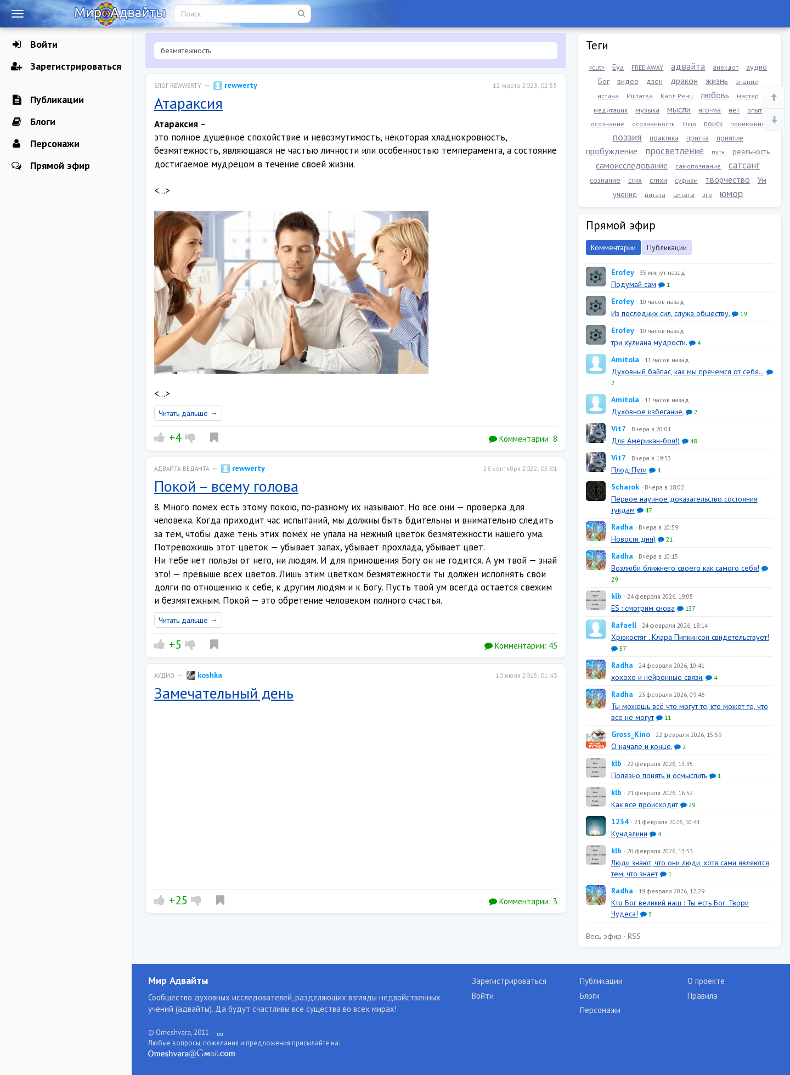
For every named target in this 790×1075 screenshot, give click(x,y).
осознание (607, 124)
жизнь (717, 80)
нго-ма (709, 110)
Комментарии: (523, 439)
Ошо (689, 124)
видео (628, 81)
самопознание (698, 166)
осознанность (653, 124)
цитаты (684, 194)
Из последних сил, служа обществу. (670, 313)
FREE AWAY (647, 67)
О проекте (706, 981)
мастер (748, 96)
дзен (654, 81)
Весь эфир (604, 936)
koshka (204, 675)
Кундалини (629, 833)
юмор (731, 193)
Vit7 (618, 429)
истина (608, 96)
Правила (702, 995)
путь (718, 152)
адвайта (688, 66)
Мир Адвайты (178, 980)
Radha (622, 527)
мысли (679, 109)
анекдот (725, 67)
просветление (674, 151)
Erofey (622, 272)
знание (747, 81)
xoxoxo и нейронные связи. (657, 677)
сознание (605, 180)
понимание (747, 124)
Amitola (625, 359)
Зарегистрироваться (66, 66)
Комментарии (613, 247)
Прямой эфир (50, 166)
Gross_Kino (630, 734)
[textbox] (356, 50)
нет (734, 110)
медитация (611, 110)
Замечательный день (224, 693)
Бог (604, 81)
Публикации (47, 100)
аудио (756, 67)
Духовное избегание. (647, 412)
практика (664, 138)
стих (635, 180)
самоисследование (632, 165)
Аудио (164, 675)
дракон (684, 80)
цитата (655, 194)
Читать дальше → (188, 413)
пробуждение (611, 150)
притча (697, 138)
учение (625, 194)
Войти (34, 44)
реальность (751, 151)
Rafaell (623, 625)
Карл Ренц (677, 96)
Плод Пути (629, 470)
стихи (658, 180)
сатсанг (744, 165)
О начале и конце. (641, 746)
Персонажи (45, 144)
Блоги (33, 122)
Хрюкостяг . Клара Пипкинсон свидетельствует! (690, 637)
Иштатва (640, 96)
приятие (729, 138)
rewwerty (235, 85)
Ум (762, 180)
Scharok (625, 487)
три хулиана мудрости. (649, 342)
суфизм (686, 180)
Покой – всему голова (226, 486)
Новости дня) (633, 539)
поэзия (627, 137)
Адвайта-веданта (181, 468)
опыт (754, 110)
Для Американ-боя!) (645, 441)
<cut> (597, 67)
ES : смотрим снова (643, 608)
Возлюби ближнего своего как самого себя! (685, 568)
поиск (713, 123)
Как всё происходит (644, 804)
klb (616, 596)
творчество (728, 179)
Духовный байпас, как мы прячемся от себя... (687, 371)
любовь (715, 94)
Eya (618, 67)
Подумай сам (633, 284)
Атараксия (188, 103)
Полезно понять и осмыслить (659, 775)
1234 (620, 821)
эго (707, 194)
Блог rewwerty (177, 85)
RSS (634, 936)
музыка (647, 110)
